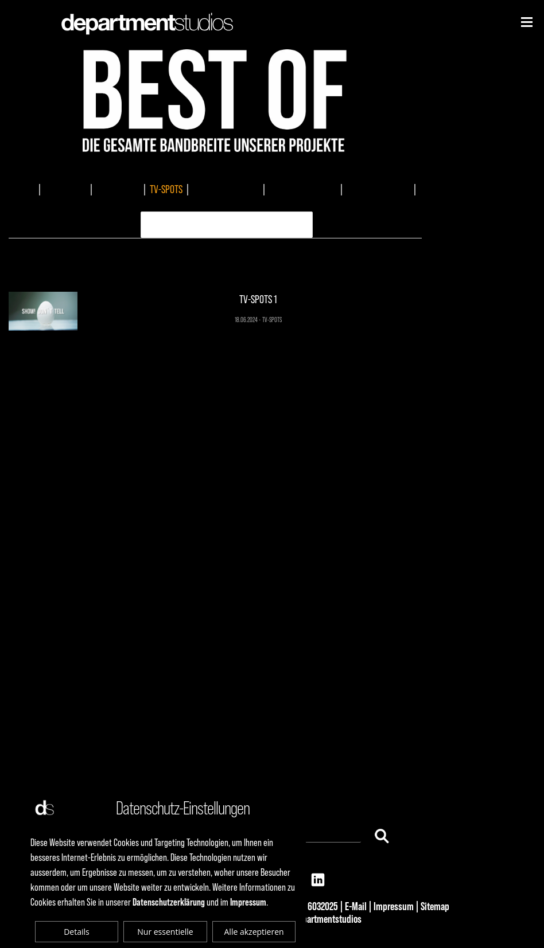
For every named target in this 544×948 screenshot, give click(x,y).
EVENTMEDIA (117, 189)
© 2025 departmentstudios (313, 918)
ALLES (24, 189)
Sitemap (435, 906)
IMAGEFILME (65, 189)
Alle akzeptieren (254, 931)
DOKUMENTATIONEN (226, 189)
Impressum (394, 906)
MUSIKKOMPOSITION (302, 189)
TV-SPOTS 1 (215, 262)
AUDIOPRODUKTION (378, 189)
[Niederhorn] (527, 22)
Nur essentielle (165, 931)
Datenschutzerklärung (169, 902)
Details (77, 931)
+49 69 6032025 (309, 906)
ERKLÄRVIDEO (217, 204)
